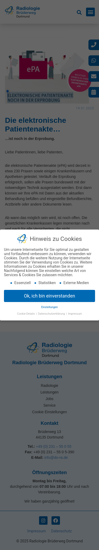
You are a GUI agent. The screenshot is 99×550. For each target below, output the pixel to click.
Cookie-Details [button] (26, 313)
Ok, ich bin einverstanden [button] (49, 296)
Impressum (75, 313)
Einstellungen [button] (49, 307)
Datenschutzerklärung (52, 313)
